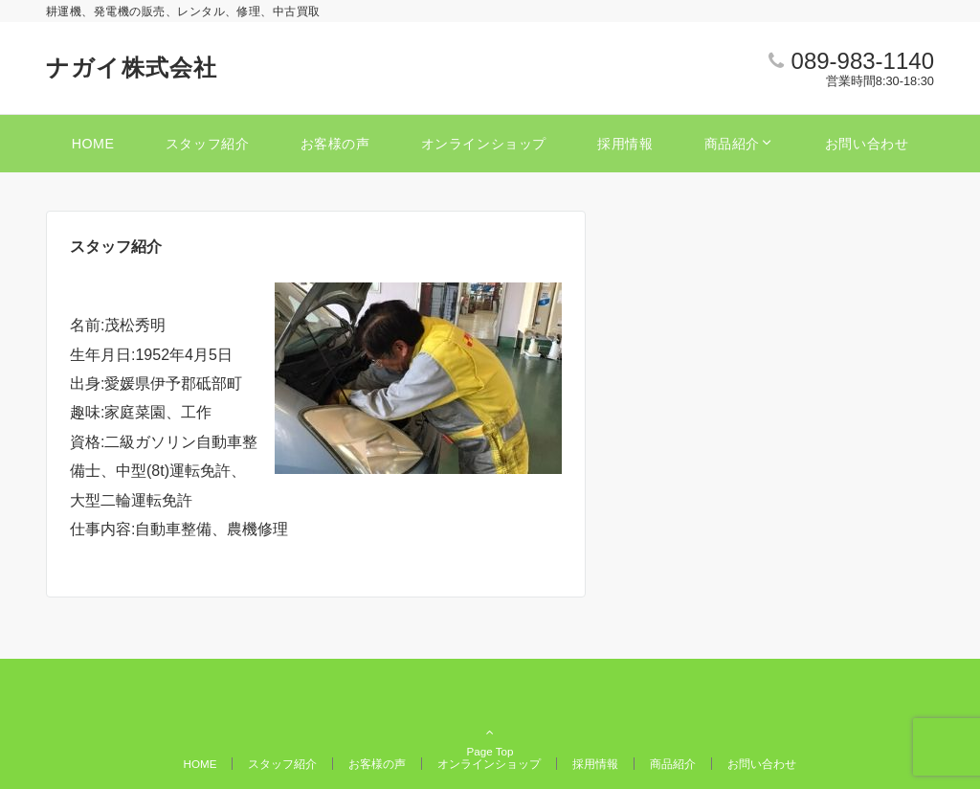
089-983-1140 (862, 61)
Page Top (490, 706)
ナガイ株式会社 (131, 67)
